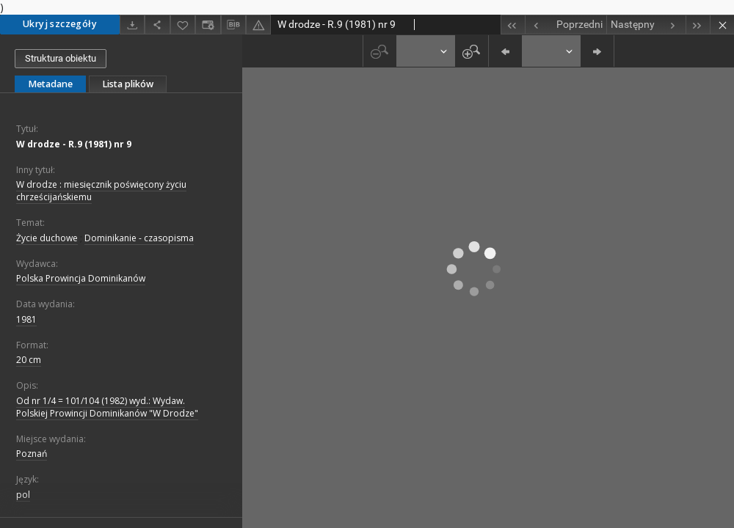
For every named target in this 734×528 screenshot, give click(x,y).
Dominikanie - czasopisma (139, 238)
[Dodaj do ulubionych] (182, 24)
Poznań (31, 453)
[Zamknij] (722, 24)
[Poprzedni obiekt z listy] (565, 24)
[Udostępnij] (157, 24)
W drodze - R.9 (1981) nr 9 (73, 144)
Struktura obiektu (60, 58)
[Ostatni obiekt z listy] (698, 24)
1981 (26, 319)
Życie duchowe (47, 238)
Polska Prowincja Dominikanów (80, 278)
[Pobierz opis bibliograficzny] (233, 25)
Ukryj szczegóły (60, 24)
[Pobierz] (132, 24)
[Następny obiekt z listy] (646, 24)
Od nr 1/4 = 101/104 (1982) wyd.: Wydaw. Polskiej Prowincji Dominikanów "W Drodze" (107, 407)
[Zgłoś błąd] (258, 24)
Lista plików (127, 84)
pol (23, 494)
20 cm (28, 359)
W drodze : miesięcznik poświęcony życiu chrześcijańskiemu (101, 190)
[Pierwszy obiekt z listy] (513, 24)
